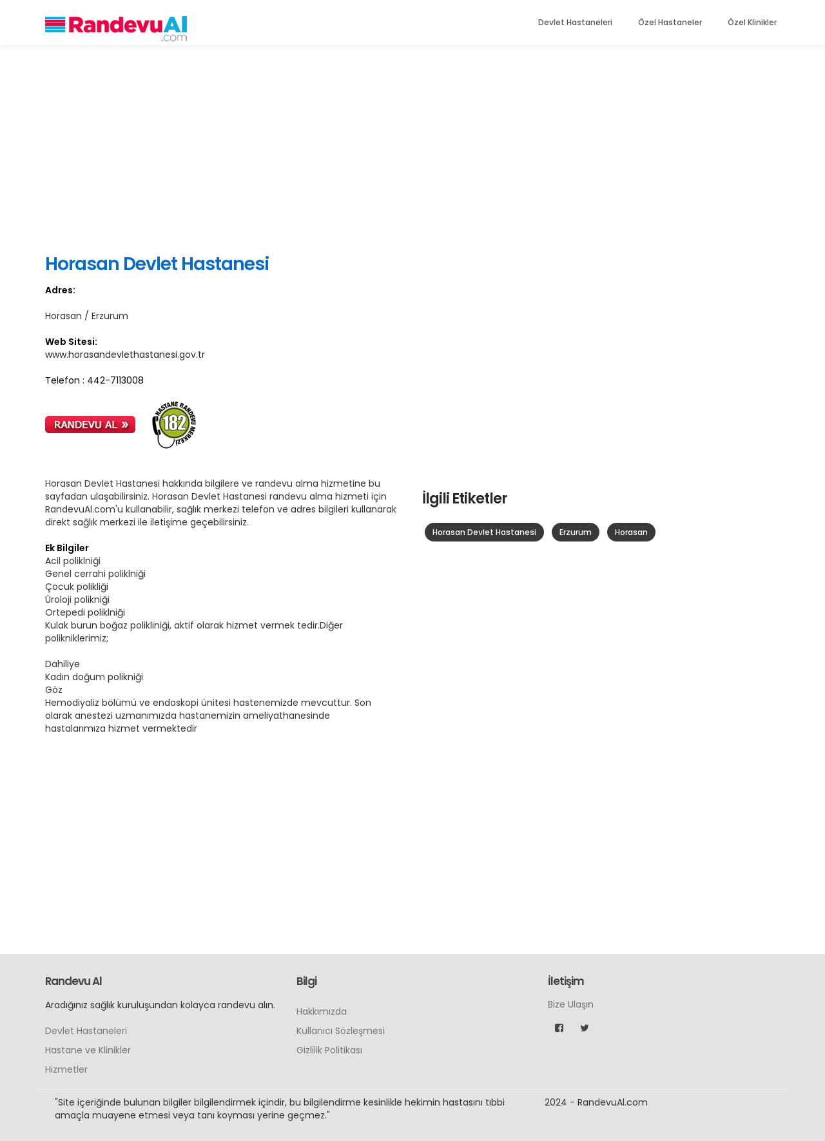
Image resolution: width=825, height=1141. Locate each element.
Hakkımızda (321, 1011)
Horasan (631, 532)
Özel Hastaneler (670, 22)
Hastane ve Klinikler (88, 1050)
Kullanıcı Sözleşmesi (340, 1030)
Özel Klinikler (752, 22)
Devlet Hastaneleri (575, 22)
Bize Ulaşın (571, 1004)
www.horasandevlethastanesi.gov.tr (125, 354)
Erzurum (575, 532)
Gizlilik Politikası (329, 1050)
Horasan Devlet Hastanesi (484, 532)
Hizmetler (66, 1069)
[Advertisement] (412, 148)
